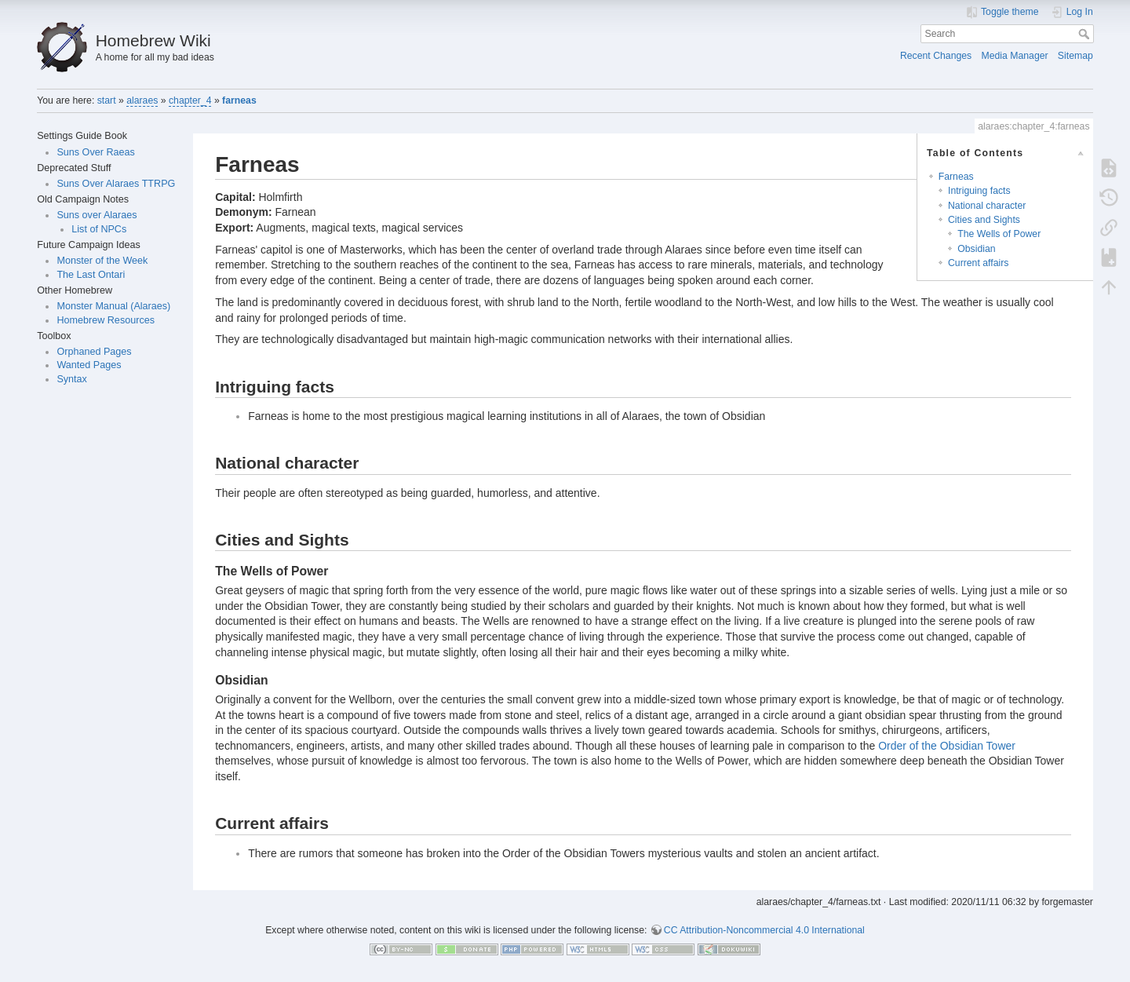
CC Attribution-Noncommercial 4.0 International (764, 930)
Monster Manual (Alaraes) (113, 306)
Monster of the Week (102, 260)
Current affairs (978, 262)
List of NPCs (98, 229)
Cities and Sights (984, 219)
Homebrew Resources (105, 320)
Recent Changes (935, 55)
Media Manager (1014, 55)
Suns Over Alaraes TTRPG (115, 183)
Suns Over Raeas (95, 152)
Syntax (71, 379)
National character (987, 205)
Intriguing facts (979, 190)
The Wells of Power (999, 233)
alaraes (142, 100)
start (106, 100)
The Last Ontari (90, 274)
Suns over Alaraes (96, 215)
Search (1085, 33)
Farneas (956, 176)
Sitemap (1075, 55)
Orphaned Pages (93, 351)
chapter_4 (190, 100)
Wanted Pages (88, 365)
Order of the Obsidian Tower (946, 745)
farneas (239, 100)
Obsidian (976, 248)
